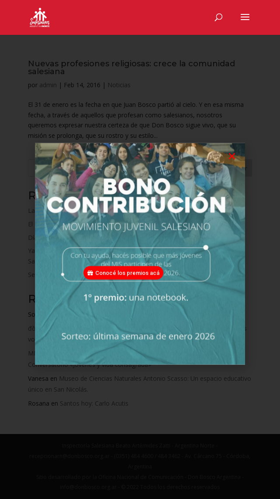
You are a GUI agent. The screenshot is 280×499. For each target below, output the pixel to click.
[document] (140, 249)
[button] (232, 166)
